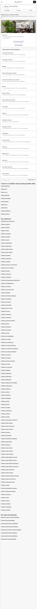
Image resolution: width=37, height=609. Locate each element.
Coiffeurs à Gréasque (6, 330)
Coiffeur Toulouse (5, 214)
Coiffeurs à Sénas (5, 485)
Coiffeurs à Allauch (5, 224)
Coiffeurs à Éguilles (5, 292)
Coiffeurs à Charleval (6, 277)
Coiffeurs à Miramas (6, 395)
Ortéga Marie (5, 133)
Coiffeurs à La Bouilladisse (7, 336)
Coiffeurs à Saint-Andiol (6, 448)
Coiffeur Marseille (5, 195)
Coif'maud (4, 146)
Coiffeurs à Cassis (5, 271)
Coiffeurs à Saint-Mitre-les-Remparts (10, 463)
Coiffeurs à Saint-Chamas (7, 454)
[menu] (1, 2)
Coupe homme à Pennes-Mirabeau (9, 536)
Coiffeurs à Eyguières (6, 299)
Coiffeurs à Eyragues (6, 302)
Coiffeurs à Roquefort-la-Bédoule (9, 438)
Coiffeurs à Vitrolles (5, 510)
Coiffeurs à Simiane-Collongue (8, 491)
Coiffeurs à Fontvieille (6, 305)
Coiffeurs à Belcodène (6, 246)
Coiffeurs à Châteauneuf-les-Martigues (10, 280)
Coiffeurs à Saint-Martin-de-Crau (9, 460)
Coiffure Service (6, 140)
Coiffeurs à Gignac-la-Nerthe (8, 320)
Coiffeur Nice (4, 204)
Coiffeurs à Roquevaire (6, 441)
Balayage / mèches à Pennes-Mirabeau (10, 517)
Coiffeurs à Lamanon (6, 354)
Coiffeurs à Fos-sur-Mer (6, 308)
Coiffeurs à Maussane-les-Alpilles (9, 382)
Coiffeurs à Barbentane (6, 243)
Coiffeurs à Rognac (5, 432)
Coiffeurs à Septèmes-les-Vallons (9, 488)
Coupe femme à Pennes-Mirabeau (9, 532)
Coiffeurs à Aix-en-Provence (7, 221)
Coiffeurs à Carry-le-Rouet (7, 267)
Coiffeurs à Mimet (5, 392)
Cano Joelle (5, 106)
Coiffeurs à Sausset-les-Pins (8, 482)
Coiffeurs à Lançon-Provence (8, 361)
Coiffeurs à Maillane (5, 370)
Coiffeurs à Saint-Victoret (7, 472)
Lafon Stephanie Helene (7, 53)
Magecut (4, 66)
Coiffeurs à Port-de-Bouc (7, 429)
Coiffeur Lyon (4, 192)
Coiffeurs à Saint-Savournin (7, 469)
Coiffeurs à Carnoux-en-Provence (9, 264)
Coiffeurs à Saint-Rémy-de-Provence (9, 466)
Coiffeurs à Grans (5, 323)
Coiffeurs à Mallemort (6, 373)
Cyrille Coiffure (5, 173)
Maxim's (4, 86)
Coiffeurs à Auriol (5, 240)
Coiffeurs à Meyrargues (6, 385)
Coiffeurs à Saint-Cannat (7, 451)
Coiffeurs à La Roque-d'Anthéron (9, 351)
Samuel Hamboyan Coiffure (8, 100)
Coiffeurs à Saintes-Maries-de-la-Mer (10, 475)
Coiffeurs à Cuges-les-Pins (7, 289)
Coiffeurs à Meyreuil (6, 389)
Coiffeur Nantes (5, 201)
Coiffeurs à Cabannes (6, 258)
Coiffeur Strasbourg (5, 210)
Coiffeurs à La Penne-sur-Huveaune (9, 348)
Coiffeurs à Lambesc (6, 357)
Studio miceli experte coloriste (9, 73)
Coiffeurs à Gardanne (6, 314)
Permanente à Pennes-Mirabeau (8, 539)
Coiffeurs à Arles (5, 230)
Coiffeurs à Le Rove (5, 364)
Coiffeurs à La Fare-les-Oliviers (8, 345)
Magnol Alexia (5, 153)
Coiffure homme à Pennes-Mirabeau (9, 526)
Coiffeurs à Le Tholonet (6, 367)
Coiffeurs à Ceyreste (6, 274)
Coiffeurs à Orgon (5, 404)
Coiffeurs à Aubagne (6, 233)
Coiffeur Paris (4, 207)
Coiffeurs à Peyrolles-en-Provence (9, 420)
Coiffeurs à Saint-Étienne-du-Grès (9, 457)
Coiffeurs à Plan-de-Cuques (7, 426)
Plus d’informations (18, 45)
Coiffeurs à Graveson (6, 326)
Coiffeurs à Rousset (5, 444)
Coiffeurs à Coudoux (6, 286)
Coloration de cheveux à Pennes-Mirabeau (11, 529)
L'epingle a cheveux (6, 126)
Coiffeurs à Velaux (5, 500)
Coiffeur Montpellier (5, 198)
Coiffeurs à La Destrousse (7, 342)
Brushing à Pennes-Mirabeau (8, 520)
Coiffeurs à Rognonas (6, 435)
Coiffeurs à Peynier (5, 413)
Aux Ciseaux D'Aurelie (7, 59)
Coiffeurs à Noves (5, 401)
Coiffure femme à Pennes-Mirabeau (9, 523)
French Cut (4, 35)
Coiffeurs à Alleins (5, 227)
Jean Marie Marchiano (7, 167)
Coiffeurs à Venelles (5, 503)
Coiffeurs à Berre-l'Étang (7, 249)
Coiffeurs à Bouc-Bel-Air (6, 252)
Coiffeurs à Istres (5, 333)
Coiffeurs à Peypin (5, 416)
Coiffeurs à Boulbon (5, 255)
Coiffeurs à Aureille (5, 236)
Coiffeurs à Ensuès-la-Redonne (8, 295)
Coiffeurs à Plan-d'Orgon (7, 423)
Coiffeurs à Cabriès (5, 261)
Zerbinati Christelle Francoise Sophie (10, 79)
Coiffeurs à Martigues (6, 379)
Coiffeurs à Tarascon (6, 494)
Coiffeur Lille (4, 189)
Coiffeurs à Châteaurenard (7, 283)
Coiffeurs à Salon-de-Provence (8, 479)
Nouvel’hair (4, 160)
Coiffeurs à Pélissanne (6, 410)
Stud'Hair (4, 113)
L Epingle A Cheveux (7, 120)
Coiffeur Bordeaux (5, 186)
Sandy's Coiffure (6, 93)
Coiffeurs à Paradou (5, 407)
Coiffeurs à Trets (5, 497)
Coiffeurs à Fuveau (5, 311)
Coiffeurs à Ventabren (6, 506)
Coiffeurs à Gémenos (6, 317)
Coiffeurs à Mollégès (6, 398)
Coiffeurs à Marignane (6, 376)
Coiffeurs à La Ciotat (6, 339)
